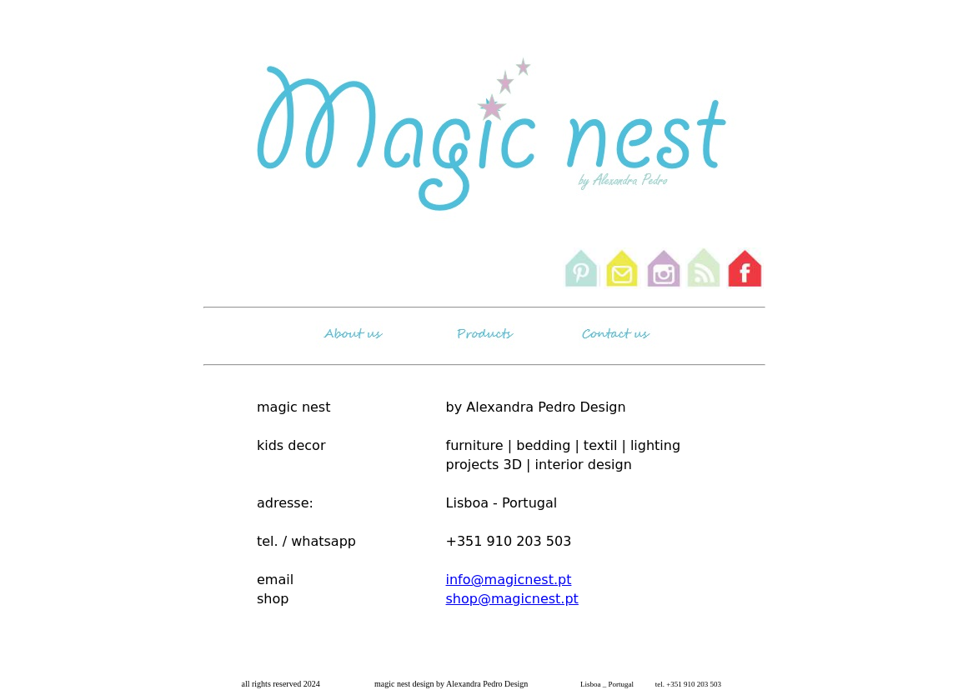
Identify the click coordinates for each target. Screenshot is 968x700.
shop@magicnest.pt (512, 599)
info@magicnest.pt (509, 580)
